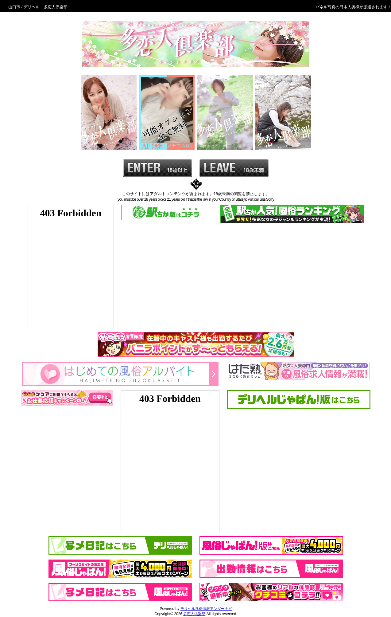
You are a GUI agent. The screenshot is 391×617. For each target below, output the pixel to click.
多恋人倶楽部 (194, 614)
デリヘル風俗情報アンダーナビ (206, 609)
